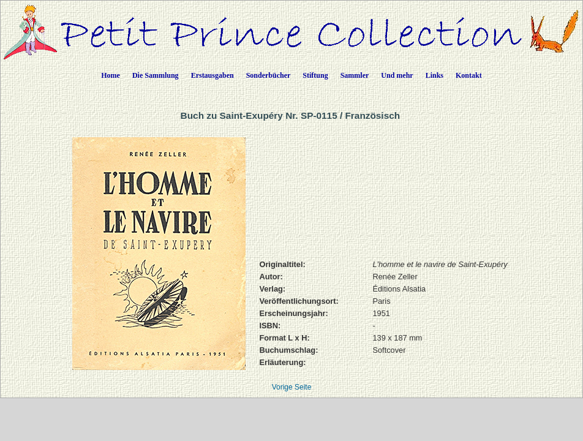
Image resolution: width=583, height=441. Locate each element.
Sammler (354, 75)
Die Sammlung (155, 75)
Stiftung (315, 75)
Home (110, 75)
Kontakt (469, 75)
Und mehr (397, 75)
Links (434, 75)
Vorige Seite (292, 387)
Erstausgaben (212, 75)
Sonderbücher (268, 75)
